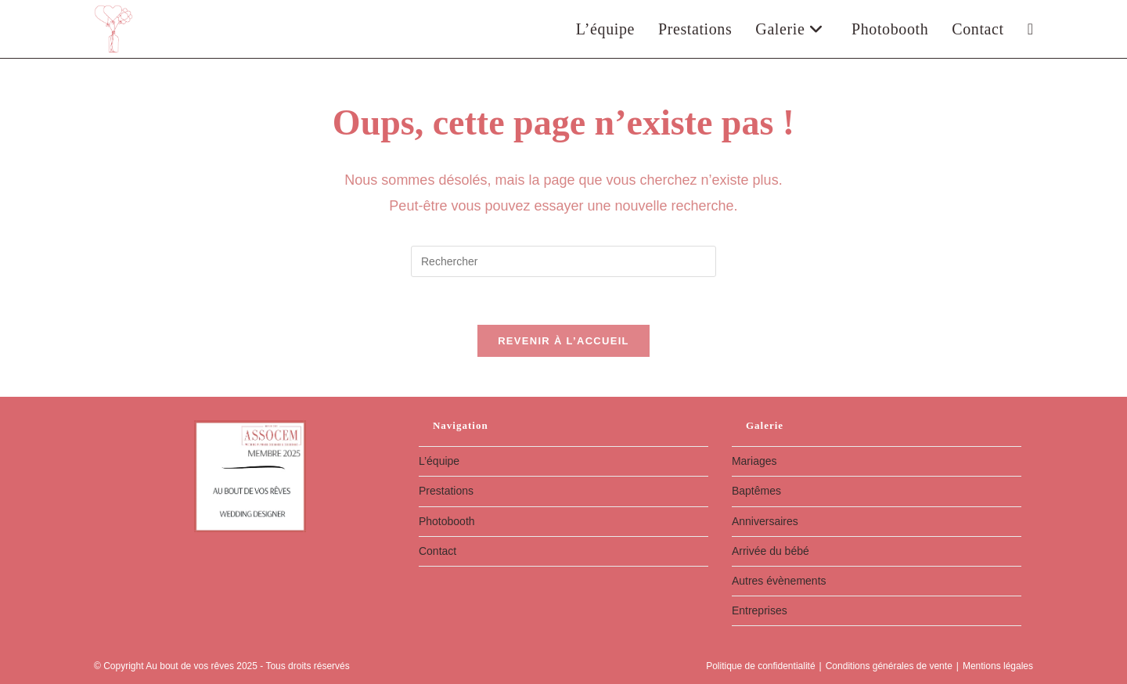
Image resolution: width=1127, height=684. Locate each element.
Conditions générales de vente (889, 666)
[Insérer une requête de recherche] (563, 261)
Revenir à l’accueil (563, 341)
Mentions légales (998, 666)
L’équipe (439, 461)
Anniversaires (765, 521)
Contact (437, 551)
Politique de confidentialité (760, 666)
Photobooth (447, 521)
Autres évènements (779, 580)
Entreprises (759, 610)
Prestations (446, 490)
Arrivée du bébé (770, 551)
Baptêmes (756, 490)
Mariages (754, 461)
